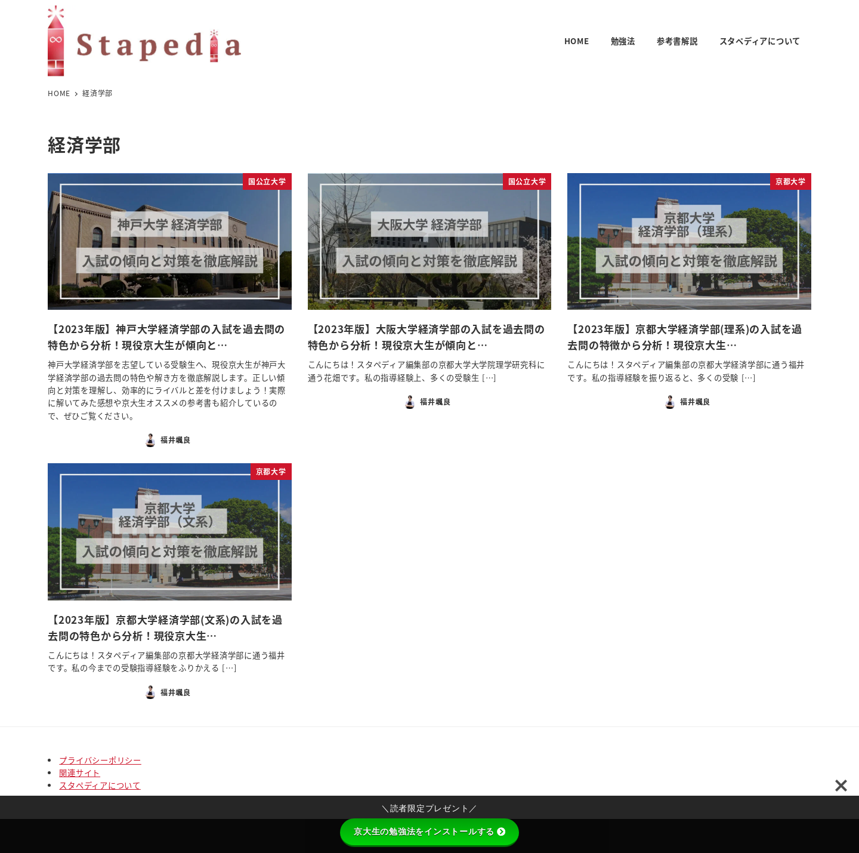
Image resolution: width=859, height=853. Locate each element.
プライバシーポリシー (100, 760)
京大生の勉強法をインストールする (429, 831)
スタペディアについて (100, 785)
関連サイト (79, 772)
